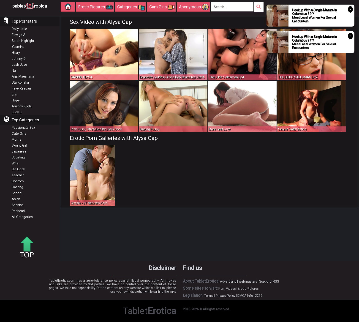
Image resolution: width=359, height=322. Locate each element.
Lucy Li (17, 112)
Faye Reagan (21, 88)
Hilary (16, 53)
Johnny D (19, 59)
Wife (15, 163)
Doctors (18, 181)
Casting (17, 187)
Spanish (18, 205)
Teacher (18, 175)
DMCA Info (245, 295)
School (17, 193)
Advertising (228, 281)
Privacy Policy (225, 295)
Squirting (18, 157)
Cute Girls (19, 133)
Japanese (19, 151)
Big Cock (18, 169)
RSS (276, 281)
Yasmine (18, 47)
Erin (14, 94)
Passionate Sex (23, 128)
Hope (16, 100)
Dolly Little (19, 29)
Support (265, 281)
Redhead (18, 211)
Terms (209, 295)
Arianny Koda (22, 106)
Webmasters (248, 281)
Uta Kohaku (20, 82)
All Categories (22, 217)
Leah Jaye (19, 65)
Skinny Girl (19, 145)
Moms (16, 139)
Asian (16, 199)
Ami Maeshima (23, 76)
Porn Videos (227, 288)
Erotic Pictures (248, 288)
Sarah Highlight (23, 41)
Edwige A (18, 35)
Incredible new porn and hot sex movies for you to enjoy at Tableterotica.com (30, 5)
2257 (258, 295)
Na (14, 70)
